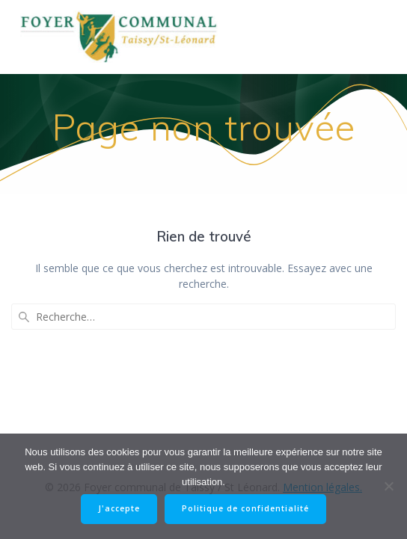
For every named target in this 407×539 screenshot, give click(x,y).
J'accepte (119, 508)
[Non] (388, 485)
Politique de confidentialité (245, 508)
